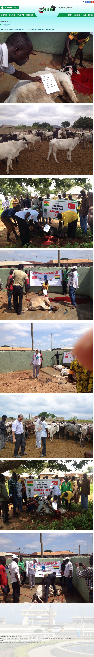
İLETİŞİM (90, 15)
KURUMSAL (12, 15)
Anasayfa (2, 21)
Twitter (89, 2)
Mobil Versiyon (41, 642)
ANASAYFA (4, 15)
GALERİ (70, 15)
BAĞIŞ (84, 15)
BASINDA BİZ (77, 15)
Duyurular (8, 21)
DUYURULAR (20, 15)
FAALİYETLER (29, 15)
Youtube (92, 2)
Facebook (86, 2)
